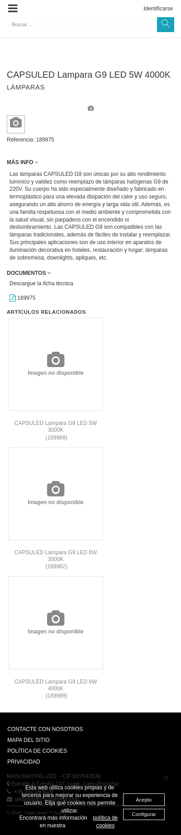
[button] (12, 8)
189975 (22, 298)
